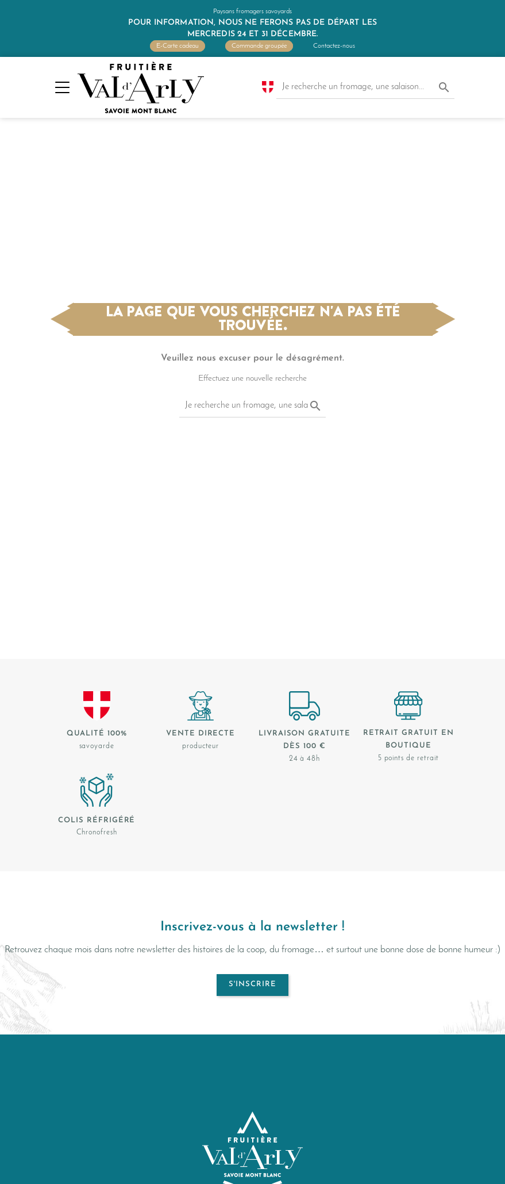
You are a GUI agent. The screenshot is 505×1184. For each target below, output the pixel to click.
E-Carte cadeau (177, 46)
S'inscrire (252, 984)
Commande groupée (259, 46)
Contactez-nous (334, 46)
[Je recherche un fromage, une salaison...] (365, 87)
